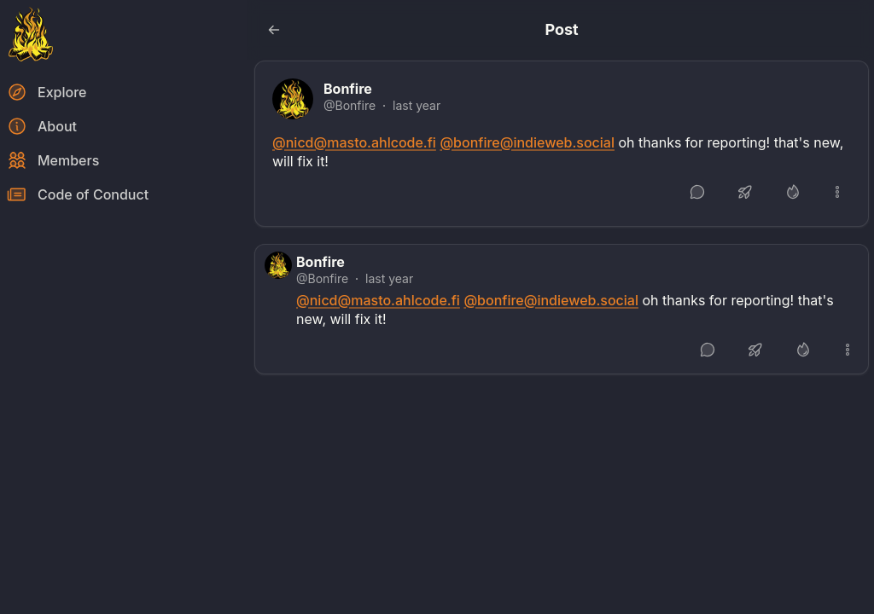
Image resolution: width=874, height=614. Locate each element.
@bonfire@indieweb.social (527, 142)
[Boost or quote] (745, 192)
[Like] (793, 192)
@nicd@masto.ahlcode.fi (354, 142)
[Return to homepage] (30, 34)
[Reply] (697, 192)
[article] (561, 143)
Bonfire (347, 88)
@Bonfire (349, 105)
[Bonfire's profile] (292, 98)
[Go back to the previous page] (274, 29)
